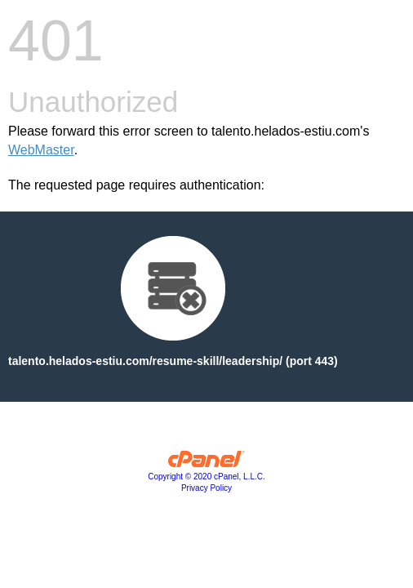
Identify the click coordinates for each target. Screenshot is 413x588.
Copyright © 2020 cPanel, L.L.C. (206, 476)
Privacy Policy (206, 487)
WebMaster (41, 150)
